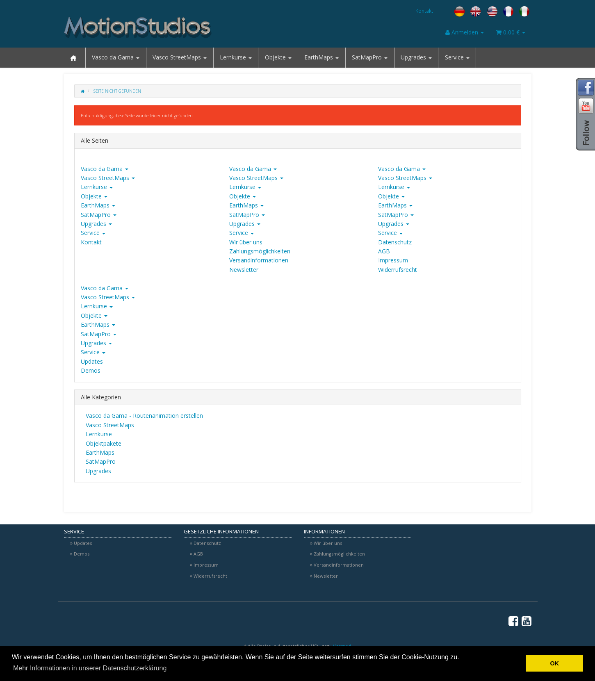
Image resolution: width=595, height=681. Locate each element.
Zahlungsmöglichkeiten (259, 251)
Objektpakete (102, 443)
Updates (92, 361)
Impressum (393, 260)
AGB (384, 251)
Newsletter (243, 269)
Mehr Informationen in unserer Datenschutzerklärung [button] (89, 668)
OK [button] (554, 663)
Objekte (278, 57)
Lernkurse (236, 57)
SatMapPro (370, 57)
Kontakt (424, 10)
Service (457, 57)
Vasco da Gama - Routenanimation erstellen (143, 415)
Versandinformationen (258, 260)
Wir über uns (245, 242)
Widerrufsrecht (397, 269)
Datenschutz (395, 242)
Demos (90, 370)
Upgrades (416, 57)
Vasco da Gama (115, 57)
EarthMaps (321, 57)
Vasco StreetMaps (180, 57)
